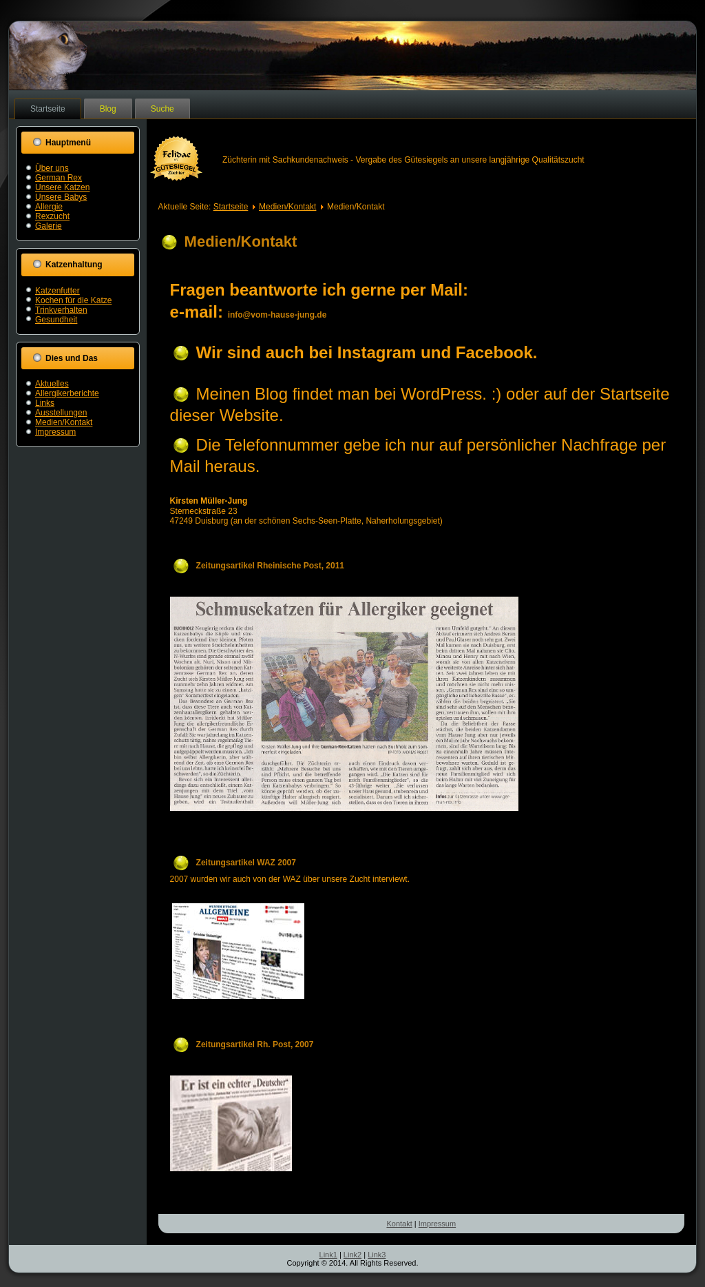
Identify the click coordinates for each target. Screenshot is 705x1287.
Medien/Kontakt (63, 422)
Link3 (377, 1254)
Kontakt (399, 1223)
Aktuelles (52, 384)
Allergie (49, 207)
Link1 (328, 1254)
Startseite (47, 109)
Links (44, 403)
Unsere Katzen (62, 187)
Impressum (55, 432)
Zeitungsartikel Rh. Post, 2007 (255, 1044)
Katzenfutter (57, 291)
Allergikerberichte (67, 393)
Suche (162, 109)
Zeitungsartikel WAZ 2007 (246, 862)
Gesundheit (56, 320)
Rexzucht (52, 216)
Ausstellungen (61, 413)
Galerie (48, 226)
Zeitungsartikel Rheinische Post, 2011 (270, 565)
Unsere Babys (61, 197)
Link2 (352, 1254)
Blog (108, 109)
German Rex (58, 178)
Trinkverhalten (61, 310)
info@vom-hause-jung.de (277, 315)
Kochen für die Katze (73, 300)
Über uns (52, 168)
